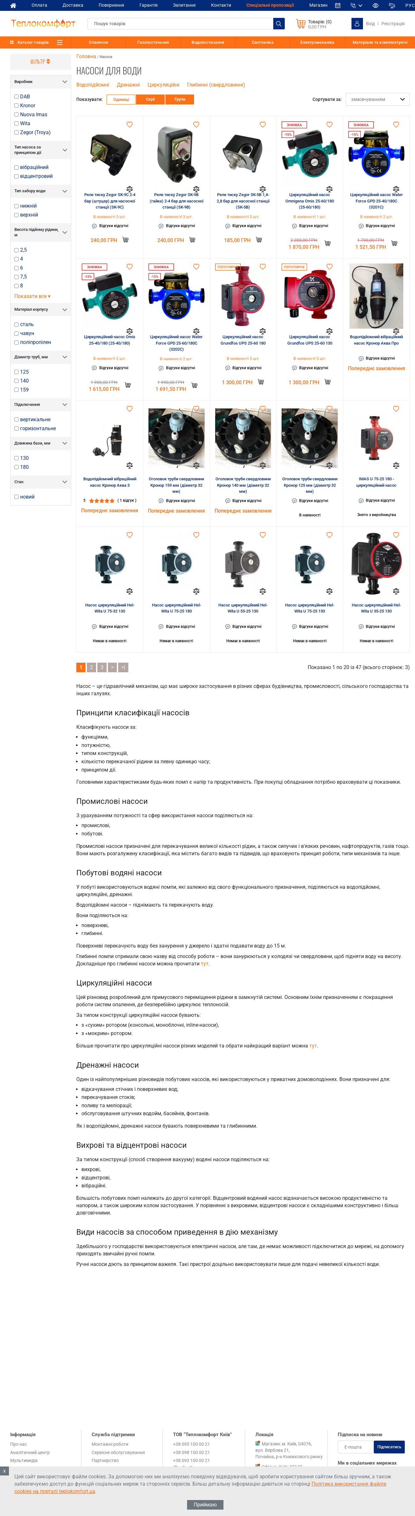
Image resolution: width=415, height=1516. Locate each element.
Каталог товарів (33, 42)
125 (24, 372)
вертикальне (35, 419)
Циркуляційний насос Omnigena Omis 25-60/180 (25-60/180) (309, 200)
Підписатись (389, 1446)
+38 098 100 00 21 (191, 1452)
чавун (27, 333)
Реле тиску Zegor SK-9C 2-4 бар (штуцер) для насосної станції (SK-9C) (109, 200)
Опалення (98, 42)
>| (123, 667)
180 (24, 467)
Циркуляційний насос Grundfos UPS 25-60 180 (243, 340)
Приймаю (205, 1505)
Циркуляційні (163, 85)
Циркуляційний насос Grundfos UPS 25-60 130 (309, 340)
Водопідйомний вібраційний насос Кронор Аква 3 (109, 482)
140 (24, 381)
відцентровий (36, 176)
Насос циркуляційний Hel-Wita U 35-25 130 (376, 608)
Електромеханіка (317, 42)
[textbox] (186, 23)
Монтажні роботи (110, 1444)
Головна (86, 56)
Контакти (221, 5)
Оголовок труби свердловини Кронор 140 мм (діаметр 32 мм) (243, 485)
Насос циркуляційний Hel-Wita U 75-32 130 (109, 608)
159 (24, 389)
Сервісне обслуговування (118, 1452)
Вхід (370, 23)
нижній (28, 206)
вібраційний (34, 167)
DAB (25, 96)
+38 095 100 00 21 (191, 1444)
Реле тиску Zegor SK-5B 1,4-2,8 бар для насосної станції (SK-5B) (243, 200)
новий (27, 496)
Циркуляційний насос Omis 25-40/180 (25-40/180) (109, 340)
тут (204, 964)
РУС (410, 5)
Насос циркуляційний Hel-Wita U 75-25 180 (176, 608)
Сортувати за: (327, 99)
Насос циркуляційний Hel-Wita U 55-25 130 (243, 608)
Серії (150, 99)
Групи (180, 99)
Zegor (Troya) (35, 132)
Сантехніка (263, 42)
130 (24, 458)
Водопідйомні (92, 85)
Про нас (18, 1444)
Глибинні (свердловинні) (216, 85)
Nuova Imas (33, 114)
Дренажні (128, 85)
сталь (27, 324)
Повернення (111, 5)
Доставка (73, 5)
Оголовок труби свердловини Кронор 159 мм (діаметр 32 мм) (176, 485)
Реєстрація (393, 23)
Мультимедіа (24, 1460)
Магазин (318, 5)
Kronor (27, 105)
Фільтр (40, 62)
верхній (29, 214)
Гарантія (149, 5)
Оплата (39, 5)
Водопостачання (208, 42)
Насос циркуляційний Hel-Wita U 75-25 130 (309, 608)
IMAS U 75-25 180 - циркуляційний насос (376, 482)
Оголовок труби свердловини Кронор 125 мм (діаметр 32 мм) (309, 485)
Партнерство (105, 1460)
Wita (25, 123)
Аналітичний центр (30, 1452)
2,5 (23, 250)
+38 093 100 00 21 (191, 1460)
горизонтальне (38, 428)
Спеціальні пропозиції (270, 5)
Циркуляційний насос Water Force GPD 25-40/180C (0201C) (376, 200)
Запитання (184, 5)
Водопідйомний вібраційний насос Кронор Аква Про (376, 340)
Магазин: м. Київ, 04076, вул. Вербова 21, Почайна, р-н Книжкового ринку (289, 1450)
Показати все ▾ (32, 296)
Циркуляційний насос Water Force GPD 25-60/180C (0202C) (176, 343)
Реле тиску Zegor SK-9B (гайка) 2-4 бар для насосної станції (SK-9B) (176, 200)
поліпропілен (35, 342)
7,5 (23, 276)
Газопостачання (153, 42)
